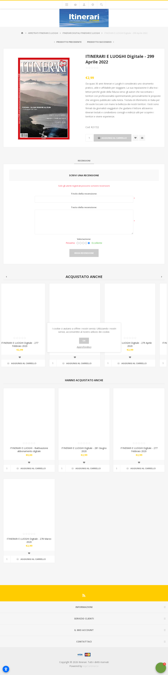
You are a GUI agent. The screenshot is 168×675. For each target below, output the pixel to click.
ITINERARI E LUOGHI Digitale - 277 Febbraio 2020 (28, 344)
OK (84, 340)
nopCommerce (91, 666)
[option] (28, 327)
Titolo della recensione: (84, 193)
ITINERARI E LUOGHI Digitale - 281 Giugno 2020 (84, 449)
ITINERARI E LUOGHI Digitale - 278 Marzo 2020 (29, 540)
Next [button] (162, 277)
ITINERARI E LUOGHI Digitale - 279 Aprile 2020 (139, 344)
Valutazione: (84, 239)
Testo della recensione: (84, 207)
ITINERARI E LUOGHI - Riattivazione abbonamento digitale (29, 449)
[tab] (84, 160)
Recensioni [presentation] (84, 160)
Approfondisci (84, 347)
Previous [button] (6, 277)
